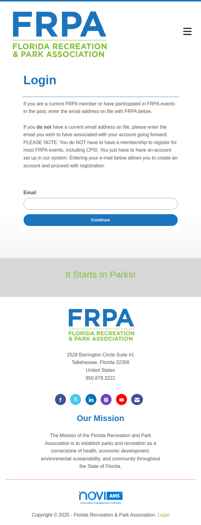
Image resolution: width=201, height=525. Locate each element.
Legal (163, 514)
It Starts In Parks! (100, 274)
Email (30, 192)
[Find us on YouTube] (121, 399)
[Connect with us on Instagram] (106, 399)
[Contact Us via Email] (137, 399)
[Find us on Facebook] (60, 399)
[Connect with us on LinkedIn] (91, 399)
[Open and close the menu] (153, 32)
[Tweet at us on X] (75, 399)
